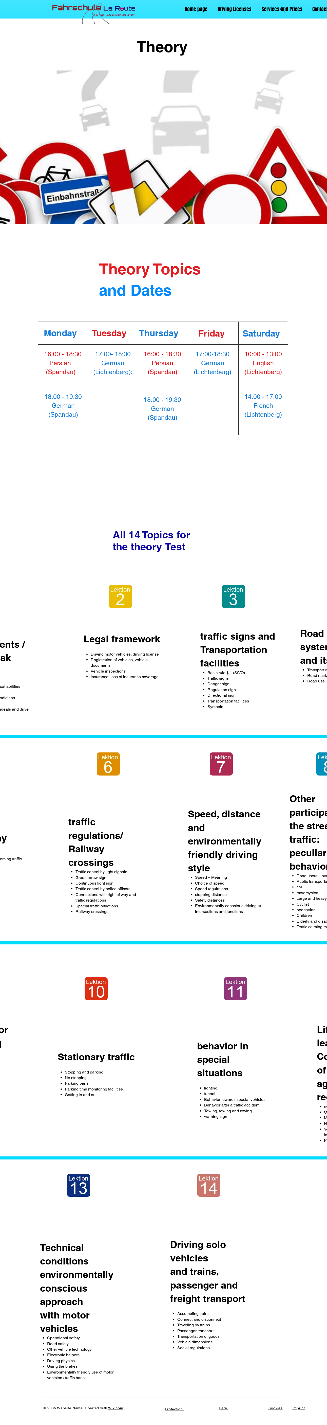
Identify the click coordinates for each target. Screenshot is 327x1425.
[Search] (282, 9)
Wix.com (115, 1408)
